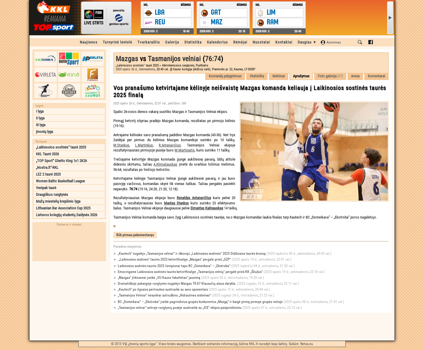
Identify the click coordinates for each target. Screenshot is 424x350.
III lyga (40, 125)
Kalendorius (217, 42)
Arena (355, 76)
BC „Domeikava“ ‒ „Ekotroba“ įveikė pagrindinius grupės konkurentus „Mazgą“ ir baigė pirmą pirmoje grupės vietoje (228, 302)
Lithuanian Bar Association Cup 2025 (63, 208)
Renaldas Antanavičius (194, 198)
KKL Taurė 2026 (47, 154)
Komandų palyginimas (225, 76)
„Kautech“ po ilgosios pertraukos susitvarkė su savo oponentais (191, 289)
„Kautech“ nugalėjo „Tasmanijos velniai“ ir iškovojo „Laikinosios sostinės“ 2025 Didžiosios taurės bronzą (222, 253)
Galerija (172, 42)
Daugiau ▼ (307, 42)
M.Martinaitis (185, 150)
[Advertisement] (69, 301)
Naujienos (88, 42)
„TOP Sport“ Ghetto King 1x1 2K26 (61, 161)
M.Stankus (121, 145)
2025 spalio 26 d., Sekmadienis (135, 69)
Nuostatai (261, 42)
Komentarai (376, 76)
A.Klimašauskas (165, 164)
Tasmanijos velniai (174, 59)
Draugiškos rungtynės (52, 194)
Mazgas (127, 59)
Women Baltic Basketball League (60, 181)
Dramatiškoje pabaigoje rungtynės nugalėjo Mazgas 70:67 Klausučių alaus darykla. (206, 283)
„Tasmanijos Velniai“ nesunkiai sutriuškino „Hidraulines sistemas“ (193, 295)
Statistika (193, 42)
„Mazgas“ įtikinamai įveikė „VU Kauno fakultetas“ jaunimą (188, 278)
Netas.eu (306, 344)
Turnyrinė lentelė (117, 42)
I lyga (40, 111)
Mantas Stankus (176, 203)
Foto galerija (330, 76)
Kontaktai (283, 42)
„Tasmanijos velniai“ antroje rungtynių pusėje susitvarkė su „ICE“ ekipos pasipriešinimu (207, 308)
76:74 (213, 59)
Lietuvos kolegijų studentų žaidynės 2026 (66, 215)
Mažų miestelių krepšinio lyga (58, 201)
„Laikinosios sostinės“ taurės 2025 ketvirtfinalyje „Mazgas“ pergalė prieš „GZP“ (202, 259)
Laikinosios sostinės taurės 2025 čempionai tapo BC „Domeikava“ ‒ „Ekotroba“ (204, 266)
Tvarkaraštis (149, 42)
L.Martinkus (144, 145)
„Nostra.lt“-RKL (47, 167)
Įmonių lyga (44, 131)
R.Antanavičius (170, 145)
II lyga (40, 118)
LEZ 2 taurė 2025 (48, 174)
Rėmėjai (240, 42)
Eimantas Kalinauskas (207, 208)
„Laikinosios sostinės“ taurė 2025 (61, 147)
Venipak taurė (46, 188)
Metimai (278, 76)
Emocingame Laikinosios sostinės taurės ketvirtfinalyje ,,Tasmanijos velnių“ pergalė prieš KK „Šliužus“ (219, 272)
